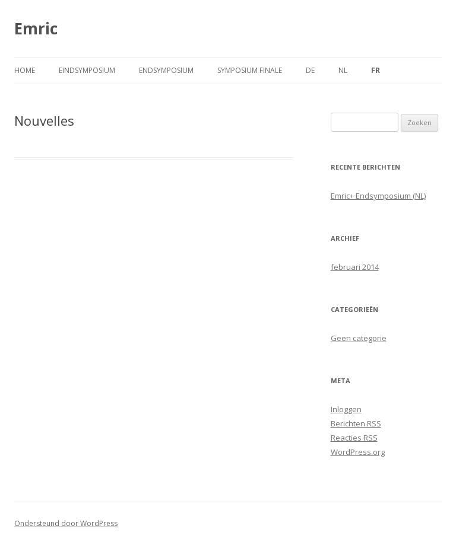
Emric (36, 28)
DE (310, 70)
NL (342, 70)
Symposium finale (249, 70)
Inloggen (346, 409)
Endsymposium (166, 70)
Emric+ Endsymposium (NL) (378, 195)
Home (24, 70)
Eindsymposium (87, 70)
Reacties (354, 437)
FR (375, 70)
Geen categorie (359, 338)
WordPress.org (358, 452)
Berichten (356, 423)
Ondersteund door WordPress (66, 523)
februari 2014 (355, 267)
